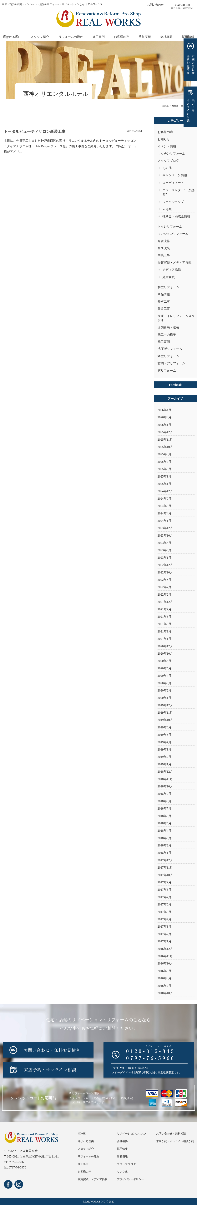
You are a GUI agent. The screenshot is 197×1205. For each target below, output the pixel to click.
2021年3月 (164, 631)
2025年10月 (165, 447)
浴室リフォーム (168, 356)
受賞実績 (145, 36)
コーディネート (173, 182)
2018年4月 (164, 830)
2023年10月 (165, 535)
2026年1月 (164, 424)
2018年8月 (164, 801)
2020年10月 (165, 653)
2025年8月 (164, 454)
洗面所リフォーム (170, 348)
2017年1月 (164, 941)
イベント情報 (167, 146)
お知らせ (164, 139)
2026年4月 (164, 410)
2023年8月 (164, 542)
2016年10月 (165, 963)
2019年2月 (164, 756)
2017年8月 (164, 889)
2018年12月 (165, 771)
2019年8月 (164, 727)
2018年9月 (164, 793)
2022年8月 (164, 579)
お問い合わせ (155, 4)
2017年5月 (164, 912)
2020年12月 (165, 646)
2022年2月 (164, 594)
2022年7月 (164, 587)
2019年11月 (165, 712)
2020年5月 (164, 668)
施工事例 (98, 36)
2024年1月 (164, 520)
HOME (82, 1133)
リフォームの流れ (70, 36)
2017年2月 (164, 934)
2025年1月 (164, 483)
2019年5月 (164, 734)
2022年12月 (165, 565)
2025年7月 (164, 461)
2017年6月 (164, 904)
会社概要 (166, 36)
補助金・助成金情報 (176, 216)
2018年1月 (164, 852)
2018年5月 (164, 823)
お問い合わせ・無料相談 (171, 1133)
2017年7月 (164, 897)
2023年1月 (164, 557)
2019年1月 (164, 764)
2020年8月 (164, 660)
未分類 (167, 209)
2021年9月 (164, 609)
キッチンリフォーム (171, 153)
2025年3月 (164, 476)
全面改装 (164, 248)
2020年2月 (164, 690)
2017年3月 (164, 926)
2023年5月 (164, 550)
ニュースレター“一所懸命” (178, 192)
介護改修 (164, 241)
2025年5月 (164, 469)
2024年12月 (165, 491)
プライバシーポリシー (130, 1179)
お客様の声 (121, 36)
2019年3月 (164, 749)
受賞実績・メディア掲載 (174, 262)
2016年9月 (164, 971)
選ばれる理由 (12, 36)
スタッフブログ (168, 160)
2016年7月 (164, 985)
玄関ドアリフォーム (171, 363)
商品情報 (164, 294)
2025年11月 (165, 439)
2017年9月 (164, 882)
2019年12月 (165, 705)
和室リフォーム (168, 287)
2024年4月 (164, 513)
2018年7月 (164, 808)
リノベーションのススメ (132, 1133)
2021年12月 (165, 601)
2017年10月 (165, 875)
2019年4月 (164, 742)
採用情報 (188, 36)
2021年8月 (164, 616)
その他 (167, 168)
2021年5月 (164, 624)
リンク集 (122, 1171)
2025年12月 (165, 432)
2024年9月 (164, 498)
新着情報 (122, 1156)
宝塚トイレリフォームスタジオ (176, 318)
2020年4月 (164, 675)
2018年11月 (165, 779)
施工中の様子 (167, 334)
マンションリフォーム (173, 233)
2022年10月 (165, 572)
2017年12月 (165, 860)
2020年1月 (164, 697)
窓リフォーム (167, 370)
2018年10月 (165, 786)
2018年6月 (164, 816)
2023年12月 (165, 528)
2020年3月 (164, 683)
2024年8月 (164, 506)
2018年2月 (164, 845)
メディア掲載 (171, 269)
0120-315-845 (182, 4)
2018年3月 (164, 838)
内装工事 (164, 255)
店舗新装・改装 (168, 327)
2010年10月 (165, 993)
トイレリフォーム (170, 226)
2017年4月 (164, 919)
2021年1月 (164, 638)
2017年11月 (165, 867)
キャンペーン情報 (174, 175)
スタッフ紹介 (40, 36)
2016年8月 (164, 978)
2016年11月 (165, 956)
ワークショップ (173, 201)
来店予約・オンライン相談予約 (175, 1141)
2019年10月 (165, 720)
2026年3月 (164, 417)
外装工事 (164, 308)
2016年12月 (165, 948)
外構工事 (164, 301)
